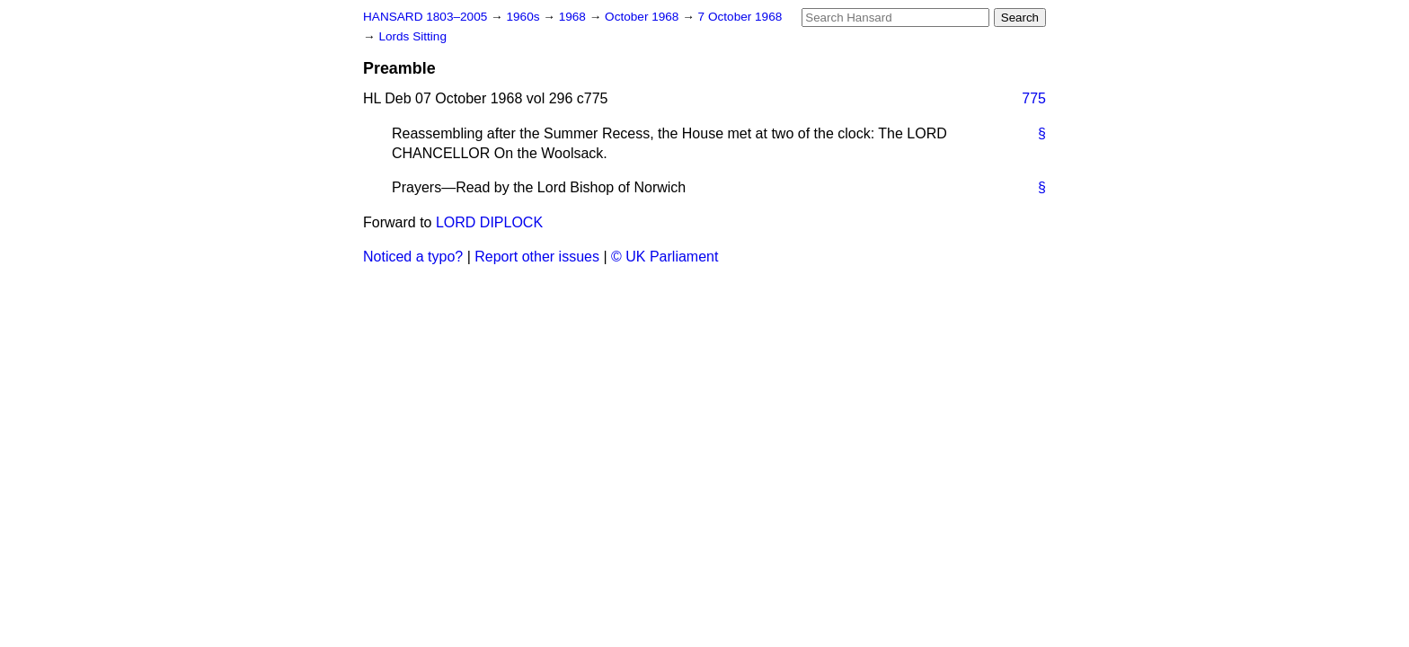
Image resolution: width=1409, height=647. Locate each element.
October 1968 (643, 16)
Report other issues (536, 256)
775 (1034, 98)
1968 (574, 16)
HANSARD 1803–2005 (425, 16)
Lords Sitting (412, 36)
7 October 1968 (740, 16)
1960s (524, 16)
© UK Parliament (664, 256)
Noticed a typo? (413, 256)
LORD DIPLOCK (489, 222)
